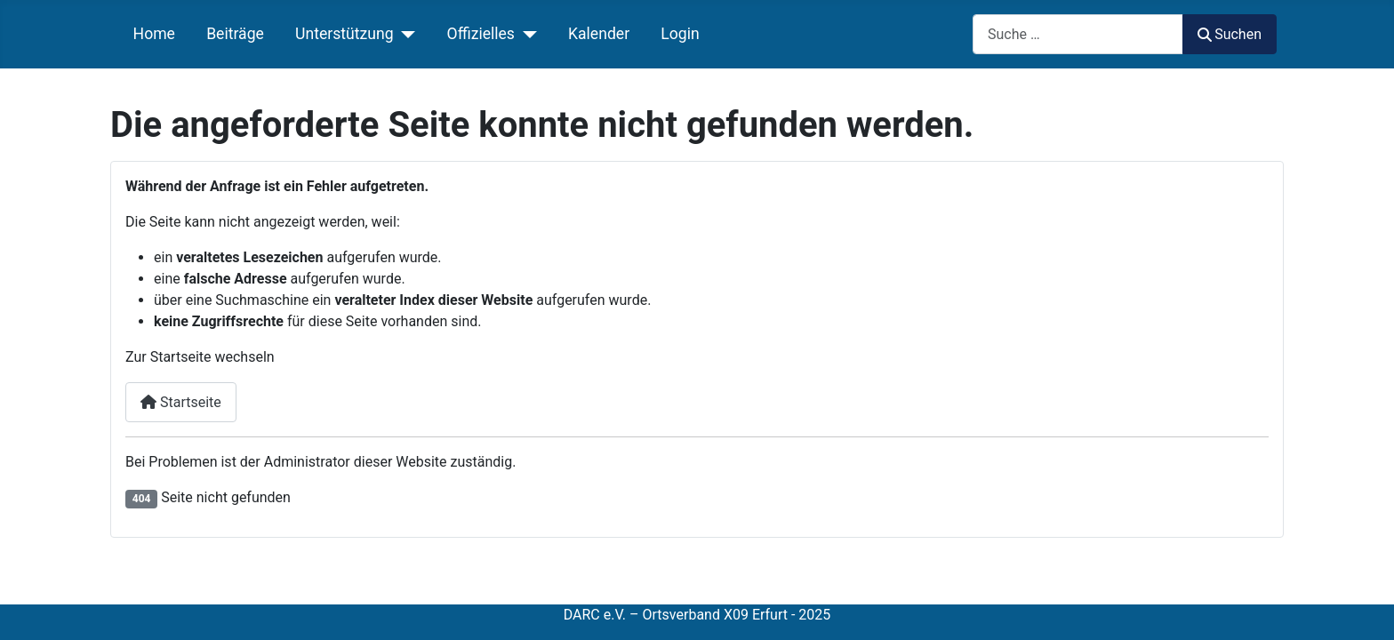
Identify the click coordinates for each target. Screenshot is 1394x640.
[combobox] (1078, 34)
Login (680, 34)
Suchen (1230, 34)
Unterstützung (344, 34)
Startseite (180, 402)
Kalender (598, 34)
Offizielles (481, 34)
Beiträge (235, 34)
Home (154, 34)
